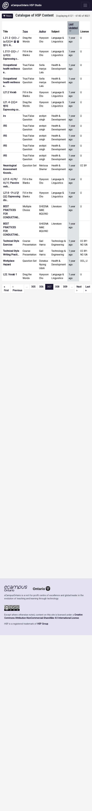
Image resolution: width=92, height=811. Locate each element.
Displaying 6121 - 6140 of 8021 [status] (73, 15)
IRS (5, 125)
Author (42, 31)
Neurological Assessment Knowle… (10, 169)
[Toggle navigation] (85, 5)
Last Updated (73, 28)
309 (65, 286)
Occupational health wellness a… (11, 69)
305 (33, 286)
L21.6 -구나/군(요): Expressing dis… (11, 196)
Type (25, 31)
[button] (7, 16)
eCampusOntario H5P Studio (22, 5)
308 (57, 286)
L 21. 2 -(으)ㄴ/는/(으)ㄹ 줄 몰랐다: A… (11, 41)
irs (4, 115)
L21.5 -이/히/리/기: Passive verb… (11, 183)
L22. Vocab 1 (10, 274)
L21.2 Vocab (9, 92)
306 (41, 286)
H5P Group (42, 624)
